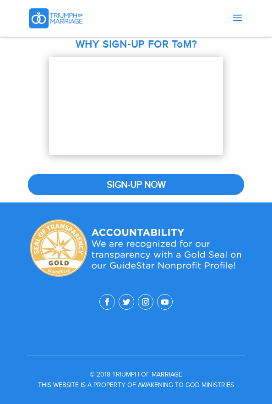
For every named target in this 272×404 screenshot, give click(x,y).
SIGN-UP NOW (136, 185)
